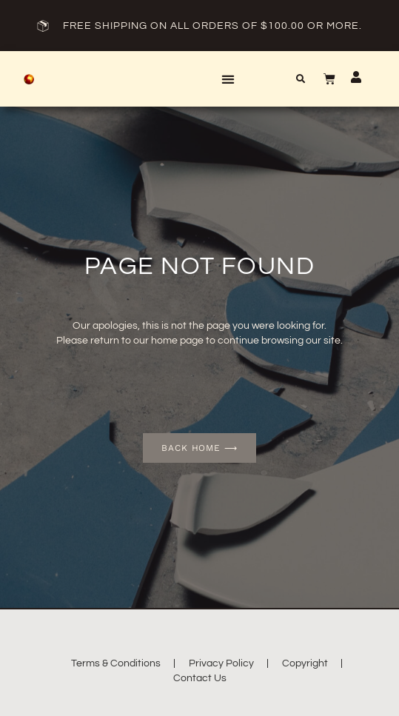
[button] (228, 79)
